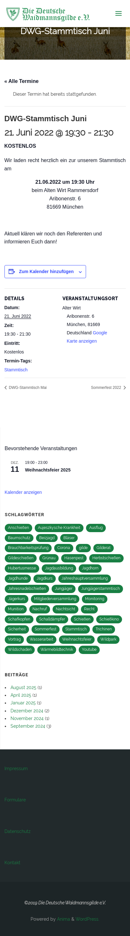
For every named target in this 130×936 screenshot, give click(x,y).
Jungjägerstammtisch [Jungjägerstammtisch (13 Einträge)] (100, 588)
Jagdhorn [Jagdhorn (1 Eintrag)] (90, 568)
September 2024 (28, 726)
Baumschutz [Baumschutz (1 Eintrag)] (19, 538)
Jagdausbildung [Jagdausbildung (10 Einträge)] (59, 568)
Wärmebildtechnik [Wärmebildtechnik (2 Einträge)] (56, 649)
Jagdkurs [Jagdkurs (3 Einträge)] (45, 578)
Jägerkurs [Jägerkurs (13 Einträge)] (16, 599)
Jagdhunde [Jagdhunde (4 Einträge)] (18, 578)
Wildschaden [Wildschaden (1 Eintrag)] (20, 649)
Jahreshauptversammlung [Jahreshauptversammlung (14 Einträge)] (84, 578)
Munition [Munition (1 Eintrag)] (16, 609)
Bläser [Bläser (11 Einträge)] (69, 538)
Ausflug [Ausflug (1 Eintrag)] (96, 527)
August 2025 (23, 687)
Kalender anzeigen (23, 492)
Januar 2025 (23, 702)
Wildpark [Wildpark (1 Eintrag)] (108, 639)
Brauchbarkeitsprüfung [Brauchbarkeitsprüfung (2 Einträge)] (28, 548)
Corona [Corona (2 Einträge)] (63, 548)
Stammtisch (16, 369)
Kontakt (12, 862)
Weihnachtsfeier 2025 (48, 469)
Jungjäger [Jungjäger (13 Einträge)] (63, 588)
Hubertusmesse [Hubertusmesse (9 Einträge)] (22, 568)
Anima (63, 919)
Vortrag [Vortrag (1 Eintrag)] (14, 639)
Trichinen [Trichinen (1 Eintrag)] (104, 629)
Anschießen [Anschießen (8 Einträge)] (18, 527)
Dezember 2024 (27, 710)
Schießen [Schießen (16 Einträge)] (82, 619)
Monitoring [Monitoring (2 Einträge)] (94, 599)
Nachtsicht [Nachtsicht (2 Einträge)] (65, 609)
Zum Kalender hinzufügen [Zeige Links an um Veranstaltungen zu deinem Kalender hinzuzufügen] (46, 271)
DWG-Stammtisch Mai (27, 387)
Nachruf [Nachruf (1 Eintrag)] (39, 609)
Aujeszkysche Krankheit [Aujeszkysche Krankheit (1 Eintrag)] (59, 527)
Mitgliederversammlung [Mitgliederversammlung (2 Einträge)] (55, 599)
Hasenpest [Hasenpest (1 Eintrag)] (73, 558)
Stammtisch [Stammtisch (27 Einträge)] (76, 629)
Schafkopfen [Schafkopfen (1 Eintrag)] (19, 619)
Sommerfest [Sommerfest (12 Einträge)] (45, 629)
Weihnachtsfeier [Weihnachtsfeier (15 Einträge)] (76, 639)
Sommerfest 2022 (106, 387)
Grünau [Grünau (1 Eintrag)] (48, 558)
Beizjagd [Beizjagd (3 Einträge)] (46, 538)
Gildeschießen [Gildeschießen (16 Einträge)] (20, 558)
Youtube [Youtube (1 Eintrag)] (89, 649)
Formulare (15, 799)
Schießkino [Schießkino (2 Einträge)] (109, 619)
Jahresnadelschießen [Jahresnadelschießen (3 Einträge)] (27, 588)
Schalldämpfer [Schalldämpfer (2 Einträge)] (52, 619)
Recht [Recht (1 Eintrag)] (89, 609)
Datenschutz (17, 831)
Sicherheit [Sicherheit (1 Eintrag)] (17, 629)
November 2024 (27, 718)
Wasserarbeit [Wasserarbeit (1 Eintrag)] (41, 639)
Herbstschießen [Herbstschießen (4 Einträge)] (106, 558)
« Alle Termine (21, 81)
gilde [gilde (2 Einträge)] (83, 548)
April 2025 (21, 695)
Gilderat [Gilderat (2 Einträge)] (104, 548)
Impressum (16, 768)
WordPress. (87, 919)
